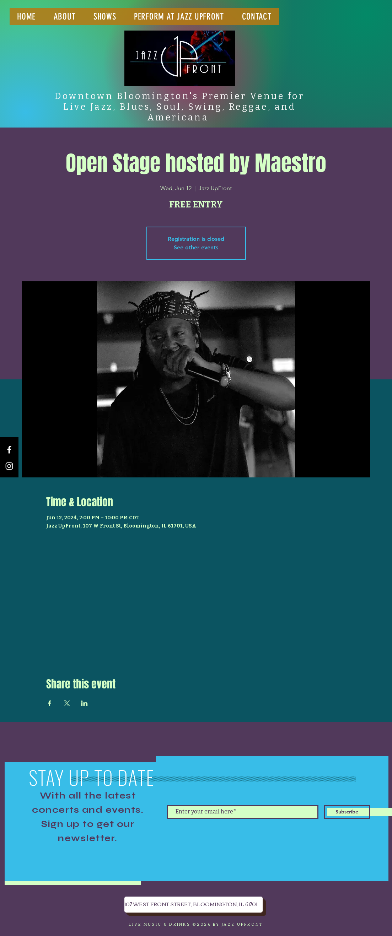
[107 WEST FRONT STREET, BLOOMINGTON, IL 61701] (193, 905)
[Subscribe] (347, 812)
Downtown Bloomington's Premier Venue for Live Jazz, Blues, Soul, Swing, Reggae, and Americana (179, 107)
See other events (196, 247)
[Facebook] (9, 450)
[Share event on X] (67, 703)
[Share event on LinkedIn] (84, 703)
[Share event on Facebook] (49, 703)
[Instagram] (9, 466)
